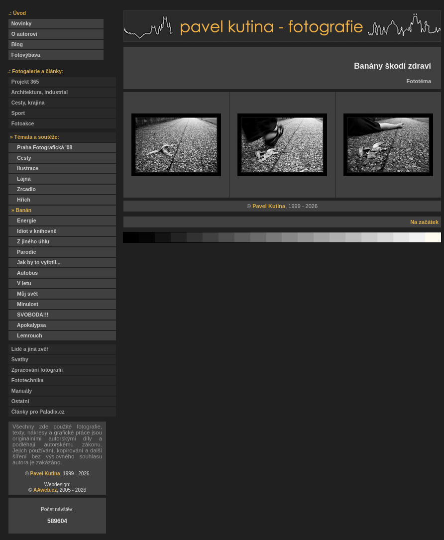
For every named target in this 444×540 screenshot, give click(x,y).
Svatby (18, 359)
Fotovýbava (24, 55)
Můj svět (23, 294)
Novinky (19, 23)
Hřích (19, 200)
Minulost (23, 304)
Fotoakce (21, 123)
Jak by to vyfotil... (34, 262)
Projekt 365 (23, 82)
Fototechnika (25, 380)
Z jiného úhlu (28, 241)
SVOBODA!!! (28, 315)
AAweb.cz (45, 490)
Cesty (19, 158)
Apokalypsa (27, 325)
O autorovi (22, 34)
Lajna (19, 179)
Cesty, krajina (26, 103)
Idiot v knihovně (32, 231)
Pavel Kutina (45, 473)
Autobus (23, 273)
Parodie (22, 252)
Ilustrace (23, 168)
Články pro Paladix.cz (36, 412)
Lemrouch (25, 335)
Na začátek (424, 222)
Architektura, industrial (38, 92)
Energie (22, 220)
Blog (15, 44)
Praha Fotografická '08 (40, 147)
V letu (19, 283)
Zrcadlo (22, 189)
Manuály (20, 391)
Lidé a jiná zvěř (28, 349)
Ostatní (18, 401)
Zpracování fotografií (35, 370)
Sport (16, 113)
